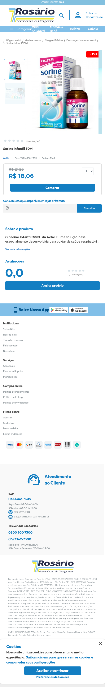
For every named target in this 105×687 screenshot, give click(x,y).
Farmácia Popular (13, 371)
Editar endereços (12, 433)
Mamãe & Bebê (57, 29)
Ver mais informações (17, 249)
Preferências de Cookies (52, 677)
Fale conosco (10, 345)
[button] (14, 69)
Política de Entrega (13, 397)
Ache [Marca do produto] (6, 158)
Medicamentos (33, 40)
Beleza (75, 29)
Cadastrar (9, 422)
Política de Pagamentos (16, 391)
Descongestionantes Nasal (81, 40)
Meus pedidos (10, 428)
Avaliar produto (52, 285)
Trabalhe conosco (13, 340)
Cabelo (93, 29)
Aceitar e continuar (52, 670)
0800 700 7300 (20, 532)
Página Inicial (13, 40)
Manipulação (10, 376)
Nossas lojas (10, 334)
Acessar (7, 417)
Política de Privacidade (16, 402)
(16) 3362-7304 (19, 499)
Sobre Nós (8, 329)
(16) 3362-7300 (19, 539)
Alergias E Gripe (54, 40)
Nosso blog (9, 351)
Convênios (9, 365)
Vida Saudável (38, 29)
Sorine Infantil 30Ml (17, 43)
